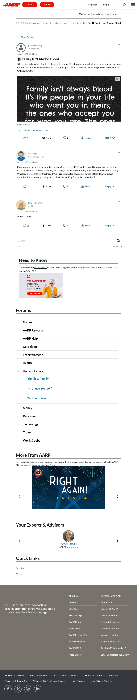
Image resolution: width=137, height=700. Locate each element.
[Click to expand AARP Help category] (19, 339)
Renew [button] (47, 4)
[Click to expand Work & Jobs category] (19, 441)
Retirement (31, 416)
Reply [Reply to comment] (108, 186)
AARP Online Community (28, 23)
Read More (22, 124)
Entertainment (33, 355)
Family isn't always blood (36, 130)
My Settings (84, 14)
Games (27, 322)
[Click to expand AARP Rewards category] (19, 330)
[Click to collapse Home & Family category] (19, 371)
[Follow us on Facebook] (8, 689)
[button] (133, 4)
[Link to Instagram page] (28, 689)
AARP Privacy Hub (14, 675)
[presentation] (19, 496)
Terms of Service (38, 675)
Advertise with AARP (111, 595)
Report (89, 137)
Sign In (19, 574)
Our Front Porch (37, 398)
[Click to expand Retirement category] (19, 416)
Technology (31, 424)
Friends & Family (77, 23)
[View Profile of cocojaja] (32, 153)
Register (92, 4)
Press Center (75, 654)
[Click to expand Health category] (19, 363)
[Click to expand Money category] (19, 408)
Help (107, 14)
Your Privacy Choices (101, 681)
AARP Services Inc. (110, 615)
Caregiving (30, 346)
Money (27, 408)
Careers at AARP (109, 608)
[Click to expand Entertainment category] (19, 355)
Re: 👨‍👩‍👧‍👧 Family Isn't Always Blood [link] (104, 23)
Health (27, 363)
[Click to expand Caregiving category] (19, 347)
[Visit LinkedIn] (38, 689)
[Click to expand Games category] (19, 322)
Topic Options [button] (27, 37)
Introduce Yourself (39, 388)
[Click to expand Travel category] (19, 432)
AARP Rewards (33, 330)
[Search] (68, 241)
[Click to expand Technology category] (19, 424)
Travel (27, 432)
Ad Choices (79, 681)
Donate (72, 602)
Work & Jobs (31, 440)
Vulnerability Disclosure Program (50, 681)
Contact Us (106, 602)
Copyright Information (15, 681)
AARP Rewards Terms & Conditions (101, 675)
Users (18, 246)
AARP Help (30, 338)
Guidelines (98, 14)
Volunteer (73, 608)
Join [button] (30, 4)
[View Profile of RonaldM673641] (36, 203)
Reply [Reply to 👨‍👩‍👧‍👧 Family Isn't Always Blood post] (108, 137)
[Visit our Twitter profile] (18, 689)
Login (106, 4)
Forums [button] (115, 14)
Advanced (117, 246)
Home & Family (33, 371)
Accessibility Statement (65, 675)
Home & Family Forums (54, 23)
